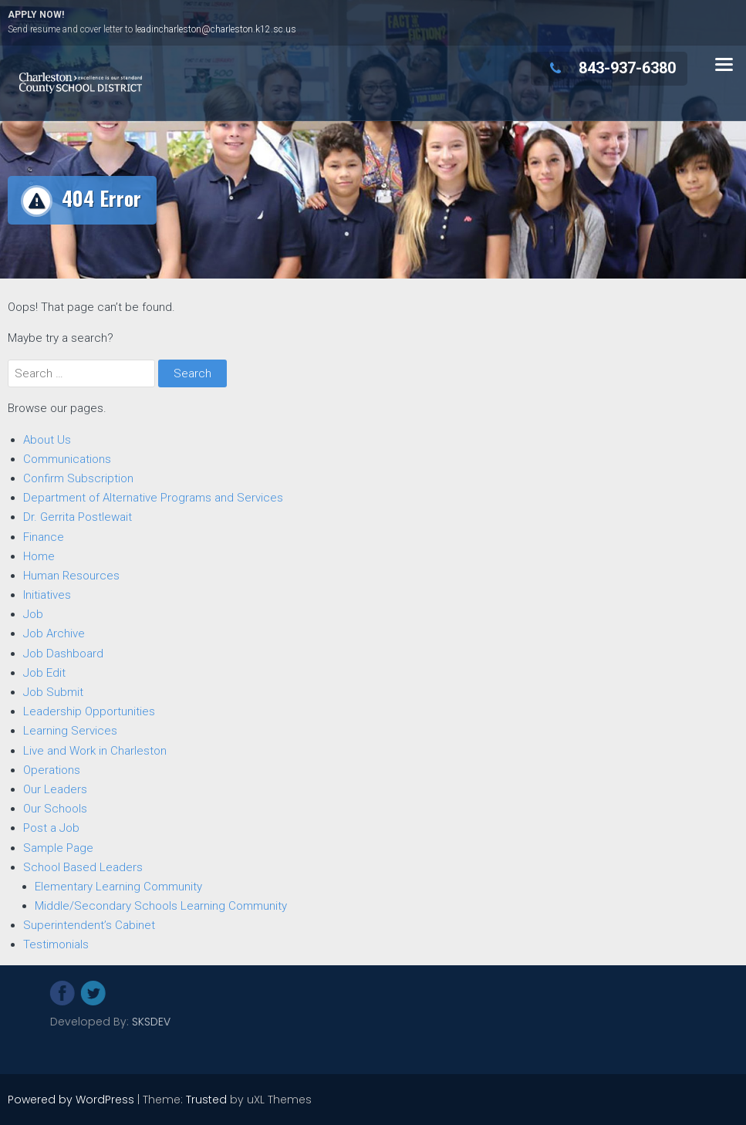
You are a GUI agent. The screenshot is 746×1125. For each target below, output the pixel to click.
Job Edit (44, 672)
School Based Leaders (83, 866)
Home (39, 555)
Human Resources (71, 575)
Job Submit (53, 691)
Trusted (206, 1098)
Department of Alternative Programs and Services (153, 497)
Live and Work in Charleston (95, 750)
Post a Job (51, 827)
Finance (43, 536)
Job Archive (54, 633)
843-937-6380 (609, 68)
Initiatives (47, 594)
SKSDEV (220, 1021)
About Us (47, 439)
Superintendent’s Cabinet (89, 924)
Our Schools (55, 808)
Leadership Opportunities (89, 711)
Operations (51, 769)
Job (33, 613)
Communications (67, 458)
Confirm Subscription (78, 478)
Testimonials (56, 944)
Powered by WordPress (71, 1098)
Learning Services (70, 730)
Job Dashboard (63, 653)
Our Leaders (55, 789)
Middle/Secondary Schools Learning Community (161, 905)
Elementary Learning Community (118, 886)
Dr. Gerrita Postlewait (77, 516)
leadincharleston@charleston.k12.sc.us (215, 29)
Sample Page (58, 847)
